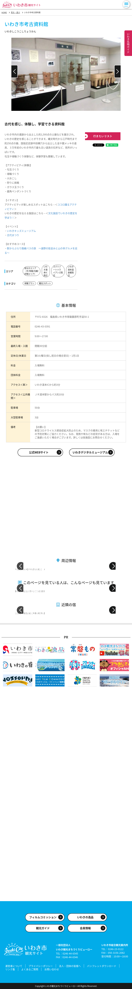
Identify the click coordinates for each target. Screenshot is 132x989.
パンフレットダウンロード (101, 967)
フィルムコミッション (43, 919)
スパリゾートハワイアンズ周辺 (57, 271)
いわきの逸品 (85, 919)
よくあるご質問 (29, 969)
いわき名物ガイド (128, 43)
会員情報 (85, 930)
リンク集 (10, 969)
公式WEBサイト (38, 452)
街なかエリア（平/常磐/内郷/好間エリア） (30, 271)
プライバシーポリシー (40, 967)
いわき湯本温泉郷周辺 (71, 271)
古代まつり (13, 235)
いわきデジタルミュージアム (90, 452)
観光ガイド (43, 930)
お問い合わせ (51, 969)
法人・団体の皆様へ (70, 967)
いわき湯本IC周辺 (45, 271)
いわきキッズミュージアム (21, 231)
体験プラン (29, 283)
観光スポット (46, 283)
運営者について (13, 967)
